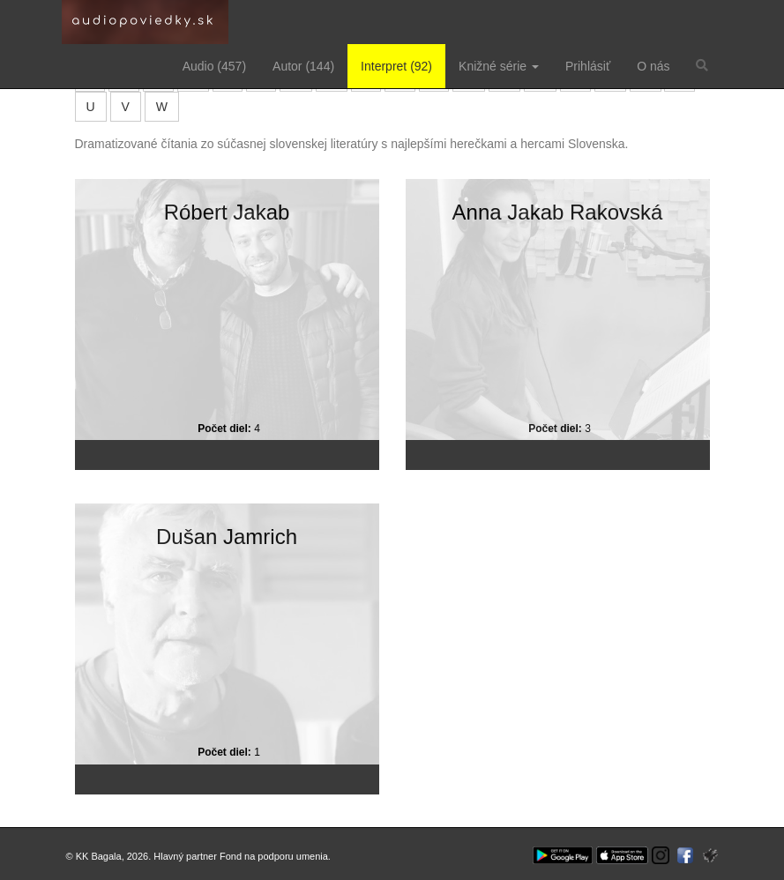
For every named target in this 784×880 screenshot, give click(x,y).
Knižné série (499, 66)
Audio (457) (214, 66)
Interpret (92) (396, 66)
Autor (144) (303, 66)
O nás (653, 66)
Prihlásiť (587, 66)
